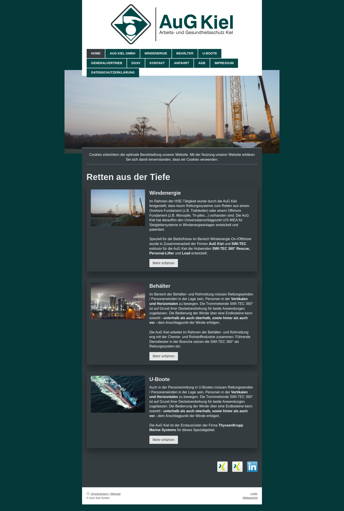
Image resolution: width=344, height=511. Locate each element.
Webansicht (250, 497)
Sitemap (115, 493)
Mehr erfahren (164, 263)
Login (254, 493)
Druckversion (97, 493)
